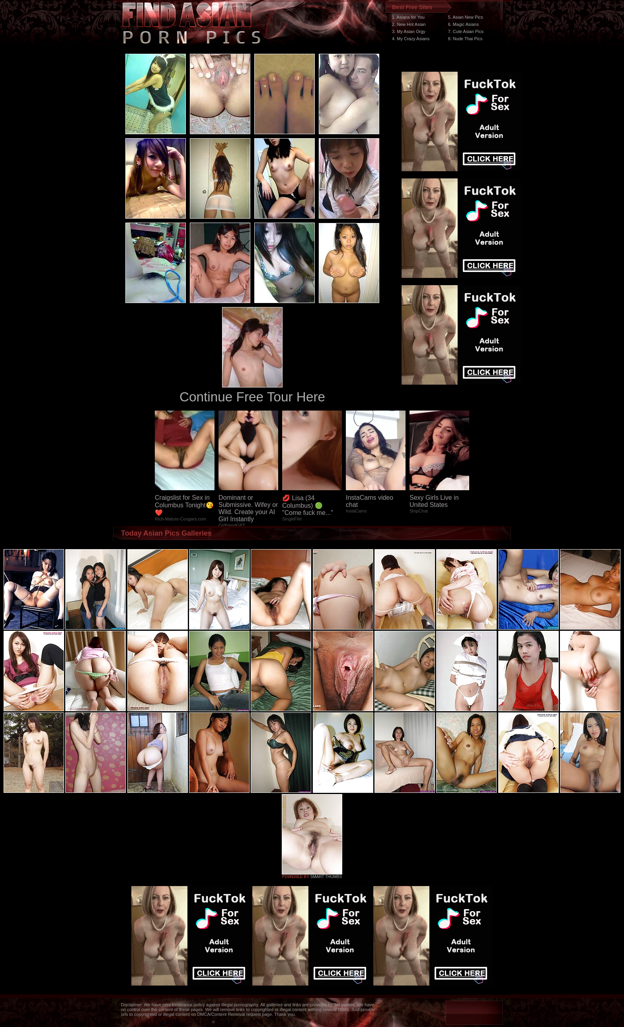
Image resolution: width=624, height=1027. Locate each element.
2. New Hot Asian (408, 24)
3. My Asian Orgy (408, 31)
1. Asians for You (408, 17)
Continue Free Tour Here (252, 396)
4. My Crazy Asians (410, 38)
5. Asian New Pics (465, 17)
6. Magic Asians (463, 24)
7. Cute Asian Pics (466, 31)
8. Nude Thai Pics (465, 38)
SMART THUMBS (326, 876)
